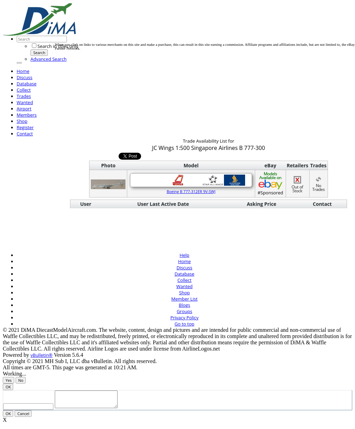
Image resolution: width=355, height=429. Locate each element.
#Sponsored (270, 183)
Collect (24, 90)
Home (23, 71)
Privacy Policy (184, 317)
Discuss (25, 77)
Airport (24, 109)
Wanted (25, 102)
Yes (9, 380)
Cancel (23, 416)
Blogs (184, 305)
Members (27, 115)
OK (8, 386)
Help (184, 255)
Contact (25, 134)
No (21, 380)
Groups (184, 311)
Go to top (184, 324)
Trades (24, 96)
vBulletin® (41, 355)
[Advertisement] (181, 27)
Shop (22, 121)
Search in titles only (55, 46)
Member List (184, 299)
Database (26, 84)
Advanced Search (49, 59)
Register (25, 127)
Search (39, 52)
